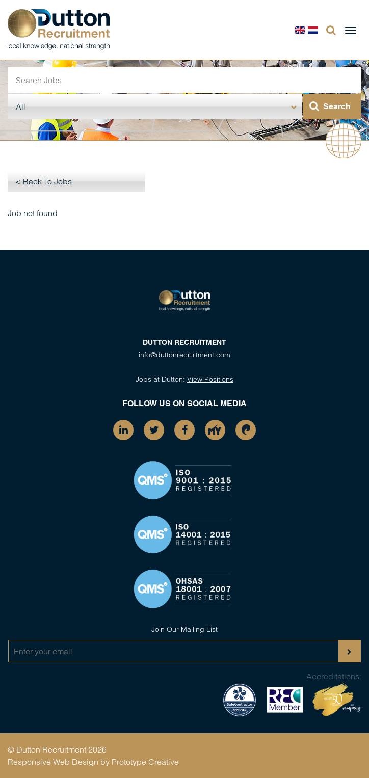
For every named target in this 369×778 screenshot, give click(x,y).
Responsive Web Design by (59, 762)
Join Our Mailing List (184, 629)
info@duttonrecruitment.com (184, 354)
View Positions (210, 379)
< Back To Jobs (43, 181)
